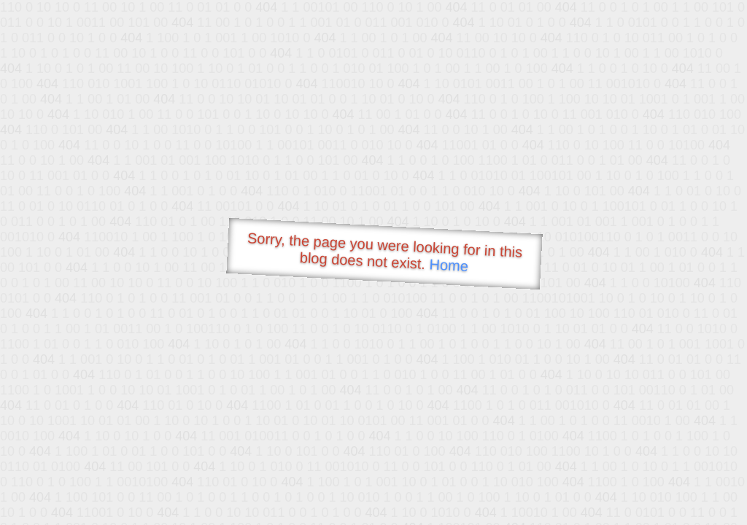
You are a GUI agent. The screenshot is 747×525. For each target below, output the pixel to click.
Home (448, 265)
